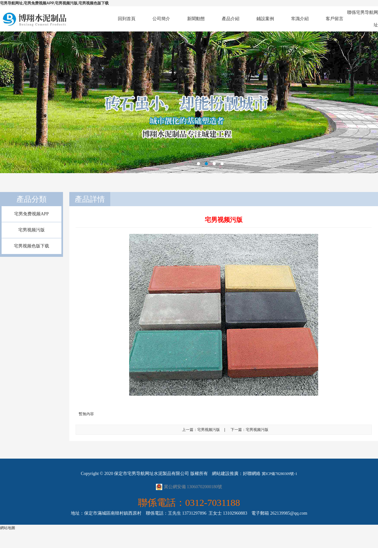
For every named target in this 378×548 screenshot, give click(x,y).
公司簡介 (161, 18)
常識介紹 (300, 18)
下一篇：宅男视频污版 (249, 429)
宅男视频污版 (31, 230)
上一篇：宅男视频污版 (201, 429)
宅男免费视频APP (31, 214)
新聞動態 (196, 18)
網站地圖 (7, 528)
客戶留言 (334, 18)
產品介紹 (230, 18)
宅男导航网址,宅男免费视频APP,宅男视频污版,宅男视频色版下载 (54, 3)
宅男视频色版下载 (31, 246)
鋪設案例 (265, 18)
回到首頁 (126, 18)
